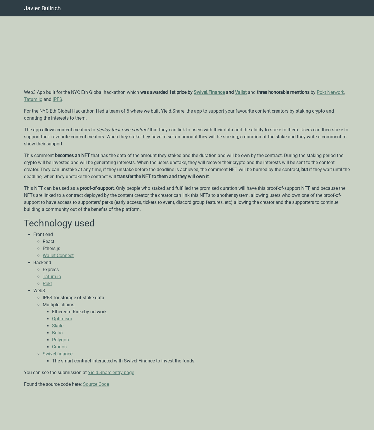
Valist (241, 92)
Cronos (59, 347)
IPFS (57, 99)
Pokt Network (330, 92)
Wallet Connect (58, 255)
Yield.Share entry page (111, 372)
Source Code (96, 384)
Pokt (47, 283)
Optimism (62, 318)
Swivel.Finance (209, 92)
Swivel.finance (57, 354)
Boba (57, 333)
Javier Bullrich (42, 8)
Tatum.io (33, 99)
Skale (57, 325)
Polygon (60, 340)
